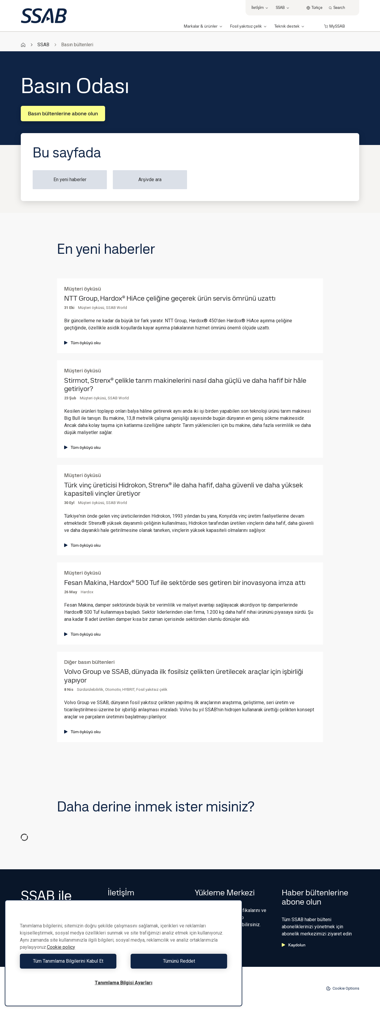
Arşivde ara (150, 179)
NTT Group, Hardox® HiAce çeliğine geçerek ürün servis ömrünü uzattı (170, 298)
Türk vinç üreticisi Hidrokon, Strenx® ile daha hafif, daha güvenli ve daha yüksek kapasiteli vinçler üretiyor (183, 489)
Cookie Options (342, 988)
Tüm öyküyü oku (82, 342)
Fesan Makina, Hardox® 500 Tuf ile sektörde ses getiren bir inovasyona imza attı (184, 582)
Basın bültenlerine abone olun (63, 113)
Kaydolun (293, 945)
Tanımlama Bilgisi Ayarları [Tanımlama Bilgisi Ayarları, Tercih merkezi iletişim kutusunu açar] (123, 983)
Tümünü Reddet (177, 961)
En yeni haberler (69, 179)
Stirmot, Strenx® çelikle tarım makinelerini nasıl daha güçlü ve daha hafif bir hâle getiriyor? (185, 384)
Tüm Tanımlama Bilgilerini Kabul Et (70, 961)
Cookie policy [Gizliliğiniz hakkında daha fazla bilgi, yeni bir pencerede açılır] (61, 947)
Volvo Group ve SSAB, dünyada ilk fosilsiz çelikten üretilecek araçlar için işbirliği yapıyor (183, 676)
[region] (123, 953)
